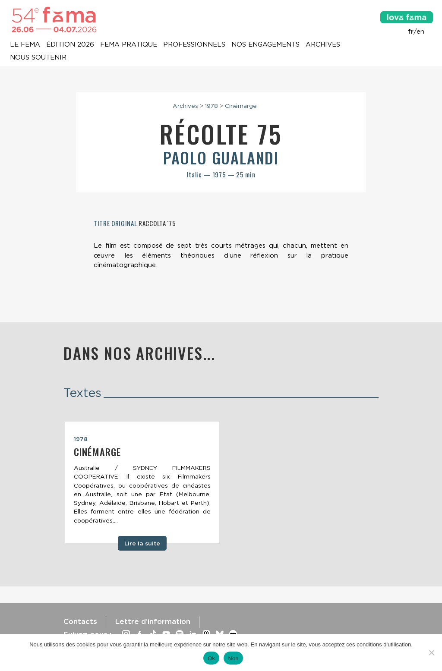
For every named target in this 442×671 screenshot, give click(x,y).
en (420, 31)
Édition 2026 (70, 45)
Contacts (80, 621)
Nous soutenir (38, 58)
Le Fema (25, 45)
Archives (323, 45)
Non (233, 658)
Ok (211, 658)
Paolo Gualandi (221, 157)
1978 (211, 105)
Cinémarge (241, 105)
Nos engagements (265, 45)
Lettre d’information (152, 621)
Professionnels (194, 45)
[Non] (431, 652)
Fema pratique (128, 45)
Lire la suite (142, 543)
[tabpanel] (142, 482)
